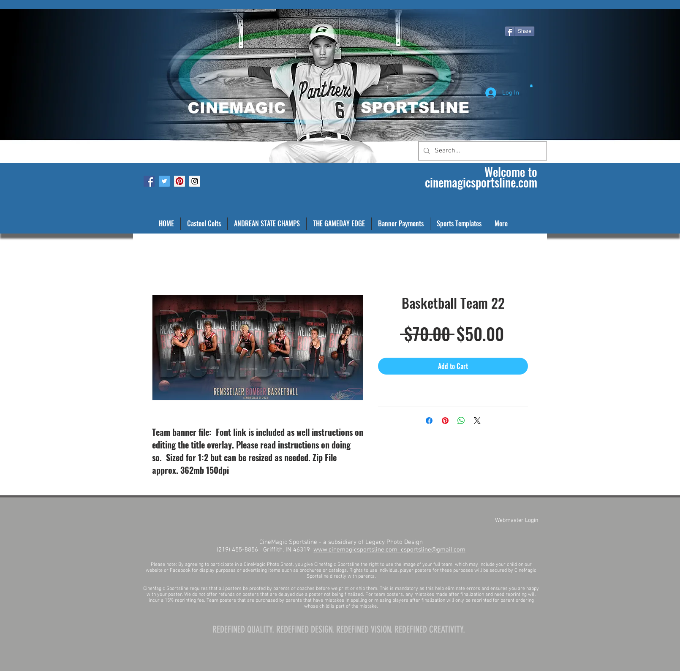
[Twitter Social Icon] (164, 181)
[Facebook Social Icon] (149, 181)
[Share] (520, 31)
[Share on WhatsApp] (461, 421)
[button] (531, 85)
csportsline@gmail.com (433, 550)
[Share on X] (477, 421)
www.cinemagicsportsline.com (357, 550)
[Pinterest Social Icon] (179, 181)
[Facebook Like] (152, 7)
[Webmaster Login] (516, 520)
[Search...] (482, 151)
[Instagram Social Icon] (194, 181)
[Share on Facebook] (429, 421)
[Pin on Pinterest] (445, 421)
